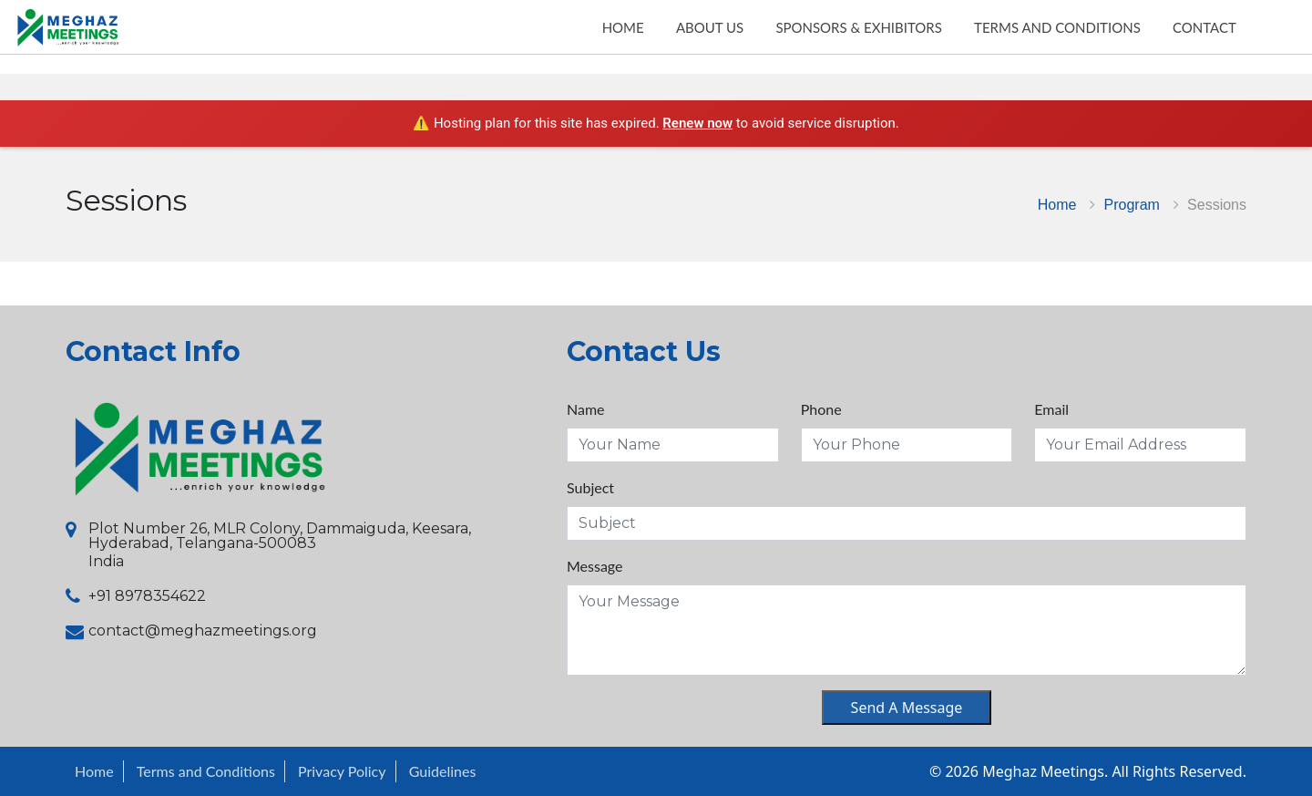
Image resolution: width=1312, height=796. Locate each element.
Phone (821, 409)
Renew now (697, 123)
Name (586, 409)
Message (595, 565)
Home (1057, 204)
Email (1051, 409)
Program (1132, 204)
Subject (590, 487)
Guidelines (443, 771)
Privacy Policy (342, 771)
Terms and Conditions (206, 771)
